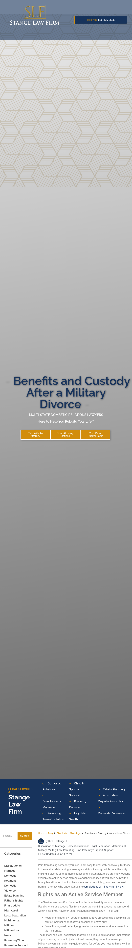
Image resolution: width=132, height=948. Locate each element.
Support (108, 850)
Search (24, 836)
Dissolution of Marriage (69, 833)
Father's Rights (13, 901)
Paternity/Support (16, 945)
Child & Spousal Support (76, 789)
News (7, 935)
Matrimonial (12, 920)
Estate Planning (114, 789)
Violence (118, 813)
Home (41, 833)
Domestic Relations (78, 846)
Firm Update (12, 905)
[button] (35, 31)
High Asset (11, 910)
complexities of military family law (103, 887)
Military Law (12, 930)
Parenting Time (14, 940)
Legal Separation (15, 915)
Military (9, 925)
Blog (50, 833)
